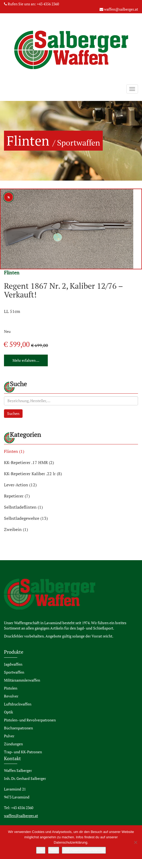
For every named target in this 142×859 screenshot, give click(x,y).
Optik (8, 712)
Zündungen (13, 743)
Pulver (9, 735)
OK (40, 850)
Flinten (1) (14, 451)
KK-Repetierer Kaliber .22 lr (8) (33, 474)
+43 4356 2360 (48, 3)
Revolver (11, 696)
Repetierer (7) (17, 496)
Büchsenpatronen (18, 727)
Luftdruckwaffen (17, 704)
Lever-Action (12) (20, 485)
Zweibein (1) (16, 529)
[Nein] (135, 842)
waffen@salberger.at (121, 9)
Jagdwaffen (13, 664)
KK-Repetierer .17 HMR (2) (29, 462)
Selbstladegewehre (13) (26, 518)
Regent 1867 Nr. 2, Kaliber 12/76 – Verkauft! (63, 290)
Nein (53, 850)
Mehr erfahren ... (25, 360)
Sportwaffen (14, 672)
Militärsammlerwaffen (22, 680)
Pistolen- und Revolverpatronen (30, 719)
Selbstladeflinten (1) (23, 507)
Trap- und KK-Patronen (23, 751)
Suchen (13, 413)
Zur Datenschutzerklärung (84, 850)
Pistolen (10, 688)
